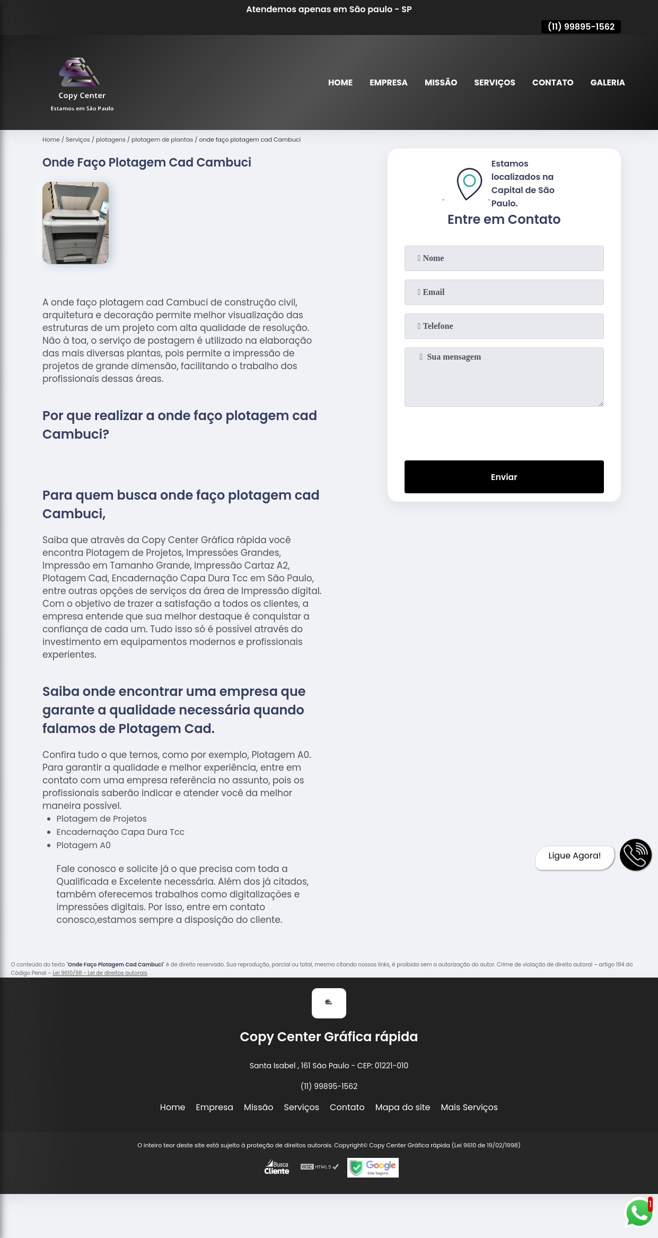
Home (334, 82)
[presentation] (504, 431)
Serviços (492, 82)
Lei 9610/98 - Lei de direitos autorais (99, 973)
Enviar (504, 477)
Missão (436, 82)
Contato (551, 82)
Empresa (383, 82)
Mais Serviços (469, 1107)
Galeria (607, 82)
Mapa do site (403, 1107)
